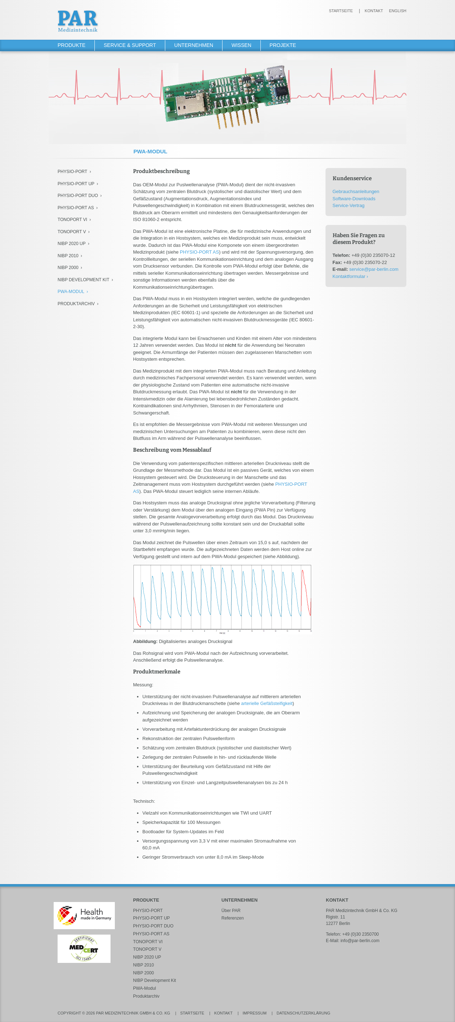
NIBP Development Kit (83, 279)
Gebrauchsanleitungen (356, 191)
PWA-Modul (71, 291)
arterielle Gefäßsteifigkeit (267, 703)
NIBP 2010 (68, 255)
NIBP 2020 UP (71, 243)
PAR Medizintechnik (78, 21)
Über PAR (230, 910)
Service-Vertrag (349, 205)
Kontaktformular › (350, 276)
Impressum (254, 1013)
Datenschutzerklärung (303, 1013)
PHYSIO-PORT (72, 171)
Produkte (71, 45)
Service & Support (130, 45)
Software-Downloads (354, 198)
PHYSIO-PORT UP (76, 183)
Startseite (341, 11)
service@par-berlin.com (373, 269)
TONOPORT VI (72, 219)
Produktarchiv (76, 303)
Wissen (241, 45)
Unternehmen (193, 45)
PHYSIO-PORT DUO (78, 195)
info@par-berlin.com (360, 940)
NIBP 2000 (68, 267)
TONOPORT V (72, 231)
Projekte (283, 45)
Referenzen (232, 918)
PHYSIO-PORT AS (76, 207)
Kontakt (374, 11)
